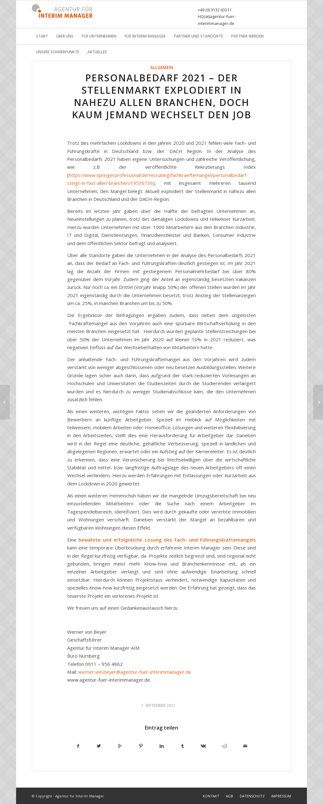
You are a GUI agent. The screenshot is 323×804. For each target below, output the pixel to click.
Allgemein (161, 67)
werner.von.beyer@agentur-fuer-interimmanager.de (134, 672)
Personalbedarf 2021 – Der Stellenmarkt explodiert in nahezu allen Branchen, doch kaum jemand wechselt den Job (161, 96)
